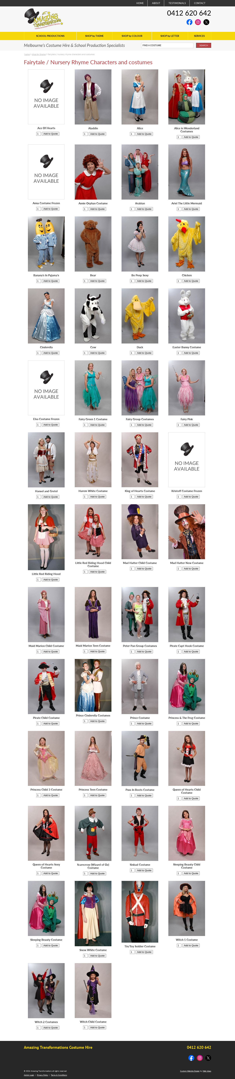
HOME (140, 3)
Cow (93, 347)
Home (27, 54)
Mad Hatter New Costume (186, 562)
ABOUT (156, 3)
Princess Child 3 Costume (46, 789)
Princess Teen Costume (93, 789)
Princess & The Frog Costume (187, 717)
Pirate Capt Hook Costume (187, 645)
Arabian (140, 203)
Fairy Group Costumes (140, 419)
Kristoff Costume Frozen (186, 491)
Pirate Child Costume (46, 717)
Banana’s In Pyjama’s (46, 275)
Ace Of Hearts (46, 128)
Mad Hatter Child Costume (140, 562)
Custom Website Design (190, 1071)
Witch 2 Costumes (46, 1022)
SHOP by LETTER (169, 35)
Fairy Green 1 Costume (93, 419)
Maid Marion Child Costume (46, 645)
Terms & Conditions (59, 1075)
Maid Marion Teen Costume (93, 645)
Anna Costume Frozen (46, 203)
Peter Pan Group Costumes (140, 645)
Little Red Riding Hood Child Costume (93, 564)
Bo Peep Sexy (140, 275)
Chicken (187, 275)
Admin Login (29, 1075)
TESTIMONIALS (177, 3)
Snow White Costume (93, 950)
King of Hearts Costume (140, 491)
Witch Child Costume (93, 1021)
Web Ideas (207, 1071)
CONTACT (199, 3)
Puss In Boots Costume (140, 789)
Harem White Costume (93, 491)
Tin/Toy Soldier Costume (140, 946)
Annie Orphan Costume (93, 203)
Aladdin (93, 128)
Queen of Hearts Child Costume (187, 791)
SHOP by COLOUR (132, 35)
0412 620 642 (189, 13)
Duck (140, 347)
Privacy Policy (42, 1075)
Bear (93, 275)
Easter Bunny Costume (187, 347)
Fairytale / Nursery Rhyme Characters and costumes (71, 54)
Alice (140, 128)
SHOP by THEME (94, 35)
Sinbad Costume (140, 864)
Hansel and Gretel (46, 491)
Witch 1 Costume (187, 939)
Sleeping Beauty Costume (46, 939)
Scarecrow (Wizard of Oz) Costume (93, 866)
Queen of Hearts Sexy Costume (46, 866)
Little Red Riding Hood (46, 573)
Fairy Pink (187, 419)
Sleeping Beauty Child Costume (186, 866)
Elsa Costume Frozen (46, 419)
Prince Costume (140, 717)
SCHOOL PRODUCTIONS (50, 35)
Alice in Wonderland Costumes (186, 130)
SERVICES (199, 35)
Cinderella (46, 347)
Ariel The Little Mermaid (186, 203)
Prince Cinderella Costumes (93, 715)
